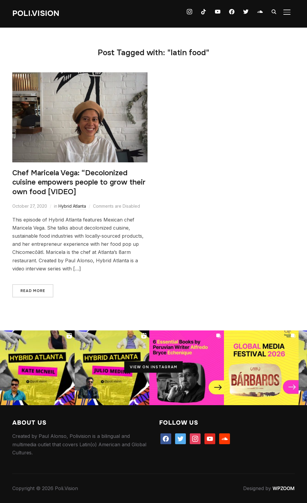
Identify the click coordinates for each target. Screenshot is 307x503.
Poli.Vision (35, 13)
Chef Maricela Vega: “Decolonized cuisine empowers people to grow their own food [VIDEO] (78, 182)
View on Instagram (153, 367)
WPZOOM (284, 488)
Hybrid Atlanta (72, 206)
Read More (32, 290)
